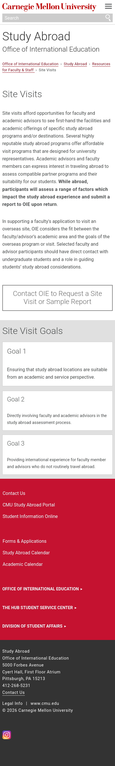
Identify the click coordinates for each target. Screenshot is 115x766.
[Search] (57, 18)
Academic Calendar (23, 564)
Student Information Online (30, 516)
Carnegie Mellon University (49, 7)
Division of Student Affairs (32, 626)
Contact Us (14, 493)
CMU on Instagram (6, 735)
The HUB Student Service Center (37, 607)
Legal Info (12, 703)
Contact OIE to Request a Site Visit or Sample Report (57, 298)
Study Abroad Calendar (26, 552)
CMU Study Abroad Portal (29, 505)
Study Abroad (36, 36)
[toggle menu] (108, 7)
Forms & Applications (25, 541)
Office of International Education (51, 49)
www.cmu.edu (45, 703)
